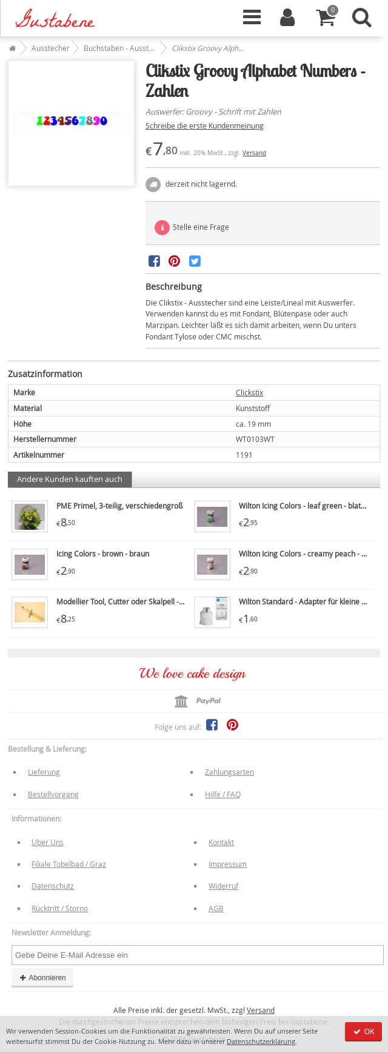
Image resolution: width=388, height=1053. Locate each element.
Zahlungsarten (229, 772)
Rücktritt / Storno (60, 908)
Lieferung (44, 772)
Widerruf (223, 886)
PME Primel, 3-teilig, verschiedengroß (119, 505)
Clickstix (249, 392)
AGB (216, 908)
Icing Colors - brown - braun (102, 553)
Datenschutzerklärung (261, 1041)
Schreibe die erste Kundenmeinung (205, 125)
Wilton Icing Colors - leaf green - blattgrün (309, 505)
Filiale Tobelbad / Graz (69, 864)
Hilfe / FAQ (223, 794)
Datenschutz (53, 886)
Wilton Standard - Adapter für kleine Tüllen (310, 601)
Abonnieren (42, 978)
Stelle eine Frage (192, 227)
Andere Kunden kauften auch (69, 478)
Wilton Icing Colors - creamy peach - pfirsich (312, 553)
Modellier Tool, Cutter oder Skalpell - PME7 (128, 601)
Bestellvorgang (53, 794)
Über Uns (48, 842)
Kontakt (221, 842)
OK (363, 1032)
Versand (254, 153)
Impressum (228, 864)
